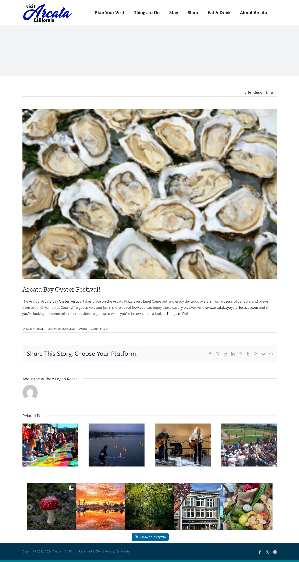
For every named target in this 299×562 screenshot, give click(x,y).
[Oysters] (149, 194)
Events (83, 329)
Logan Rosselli (35, 329)
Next (269, 92)
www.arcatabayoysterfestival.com (231, 307)
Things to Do (177, 313)
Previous (255, 92)
